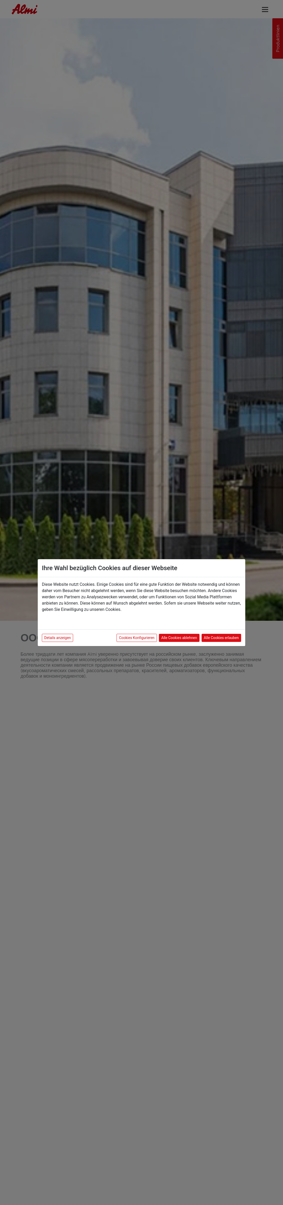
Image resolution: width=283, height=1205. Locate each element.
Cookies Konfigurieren (137, 638)
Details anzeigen (57, 638)
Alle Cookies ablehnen (179, 638)
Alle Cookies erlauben (221, 638)
